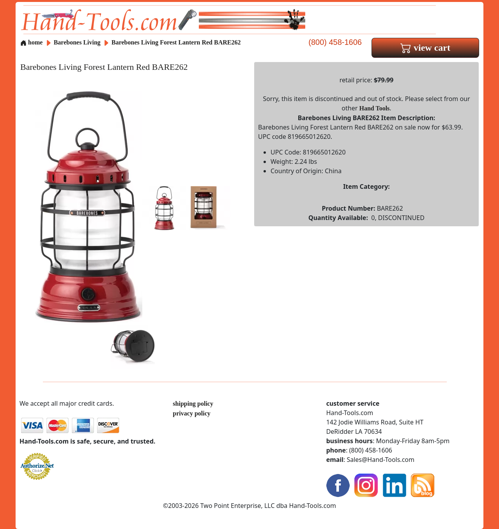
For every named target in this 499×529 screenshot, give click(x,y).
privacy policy (191, 413)
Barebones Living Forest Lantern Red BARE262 (176, 42)
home (31, 42)
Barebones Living (78, 42)
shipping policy (193, 403)
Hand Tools (374, 108)
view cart (425, 47)
